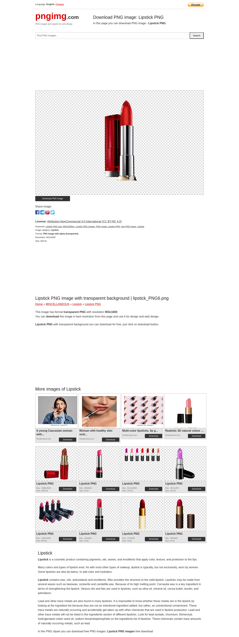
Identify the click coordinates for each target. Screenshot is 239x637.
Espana (60, 4)
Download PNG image (52, 198)
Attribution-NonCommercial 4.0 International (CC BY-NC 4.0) (84, 221)
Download (67, 439)
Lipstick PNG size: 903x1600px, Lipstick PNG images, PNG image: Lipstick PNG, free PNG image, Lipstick (95, 226)
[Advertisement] (119, 66)
